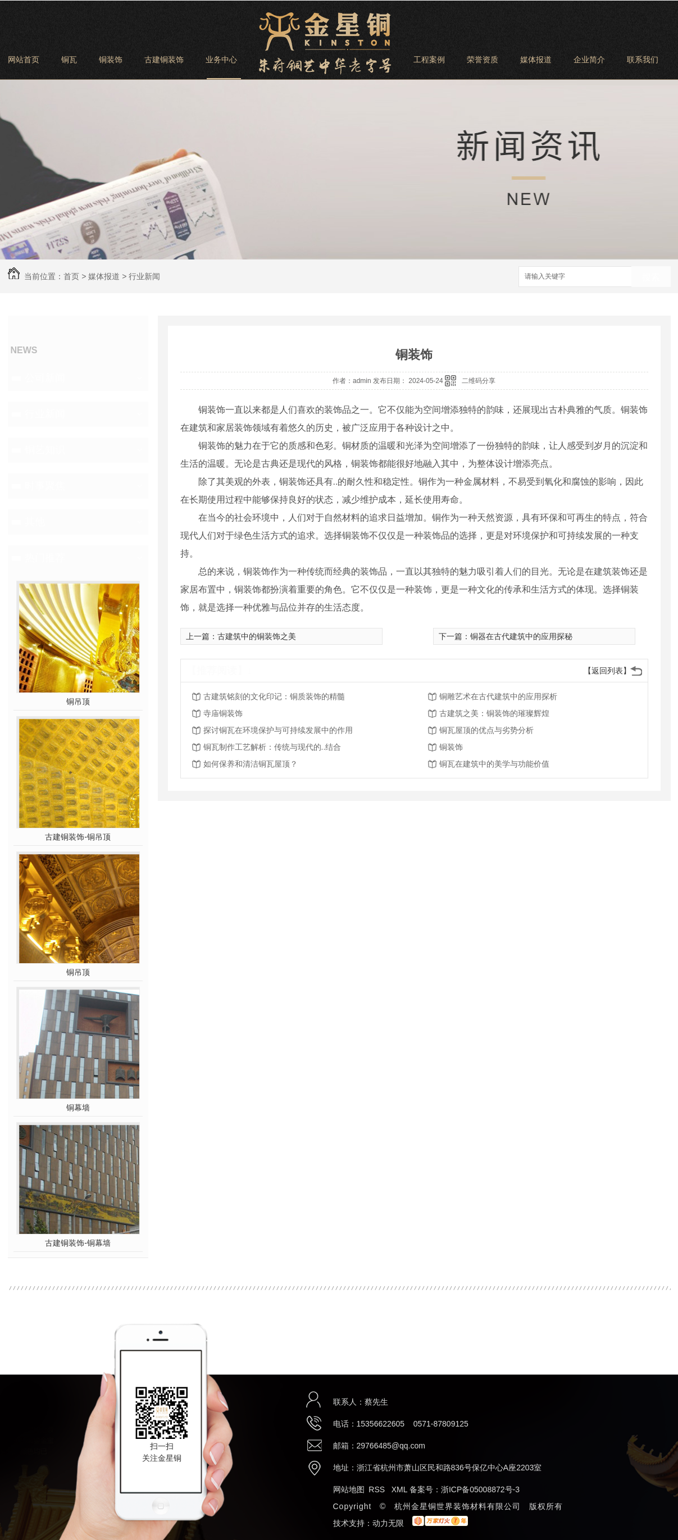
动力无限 (388, 1523)
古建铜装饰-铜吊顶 (78, 836)
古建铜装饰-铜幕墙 (78, 1242)
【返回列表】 (607, 670)
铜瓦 (69, 59)
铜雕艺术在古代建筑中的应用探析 (498, 696)
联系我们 (642, 59)
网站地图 (349, 1489)
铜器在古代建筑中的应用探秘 (521, 636)
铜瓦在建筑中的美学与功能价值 (494, 763)
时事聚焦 (45, 485)
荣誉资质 (482, 59)
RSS (377, 1489)
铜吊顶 (78, 701)
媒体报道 (536, 59)
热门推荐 (45, 557)
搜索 (651, 277)
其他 (35, 521)
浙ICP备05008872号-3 (480, 1489)
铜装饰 (110, 59)
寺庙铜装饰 (223, 713)
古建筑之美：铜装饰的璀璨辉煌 (494, 713)
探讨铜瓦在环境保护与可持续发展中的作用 (278, 730)
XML (400, 1489)
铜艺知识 (45, 449)
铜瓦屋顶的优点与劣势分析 (486, 730)
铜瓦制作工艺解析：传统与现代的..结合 (272, 746)
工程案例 (429, 59)
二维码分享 (478, 381)
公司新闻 (45, 378)
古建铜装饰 (164, 59)
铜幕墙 (78, 1107)
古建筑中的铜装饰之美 (256, 636)
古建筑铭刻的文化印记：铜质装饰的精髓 (274, 696)
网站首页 (23, 59)
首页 (71, 276)
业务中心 (221, 59)
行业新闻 (144, 276)
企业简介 (589, 59)
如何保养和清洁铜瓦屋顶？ (250, 763)
